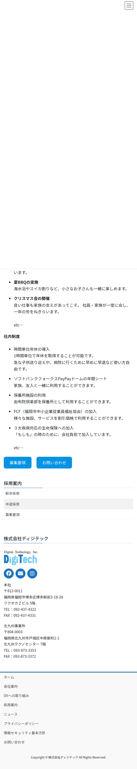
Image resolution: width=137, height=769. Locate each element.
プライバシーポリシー (21, 723)
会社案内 (11, 686)
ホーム (9, 677)
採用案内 (13, 483)
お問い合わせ (54, 463)
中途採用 (13, 504)
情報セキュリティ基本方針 (25, 732)
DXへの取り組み (16, 695)
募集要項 (18, 463)
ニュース (11, 714)
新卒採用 (13, 493)
